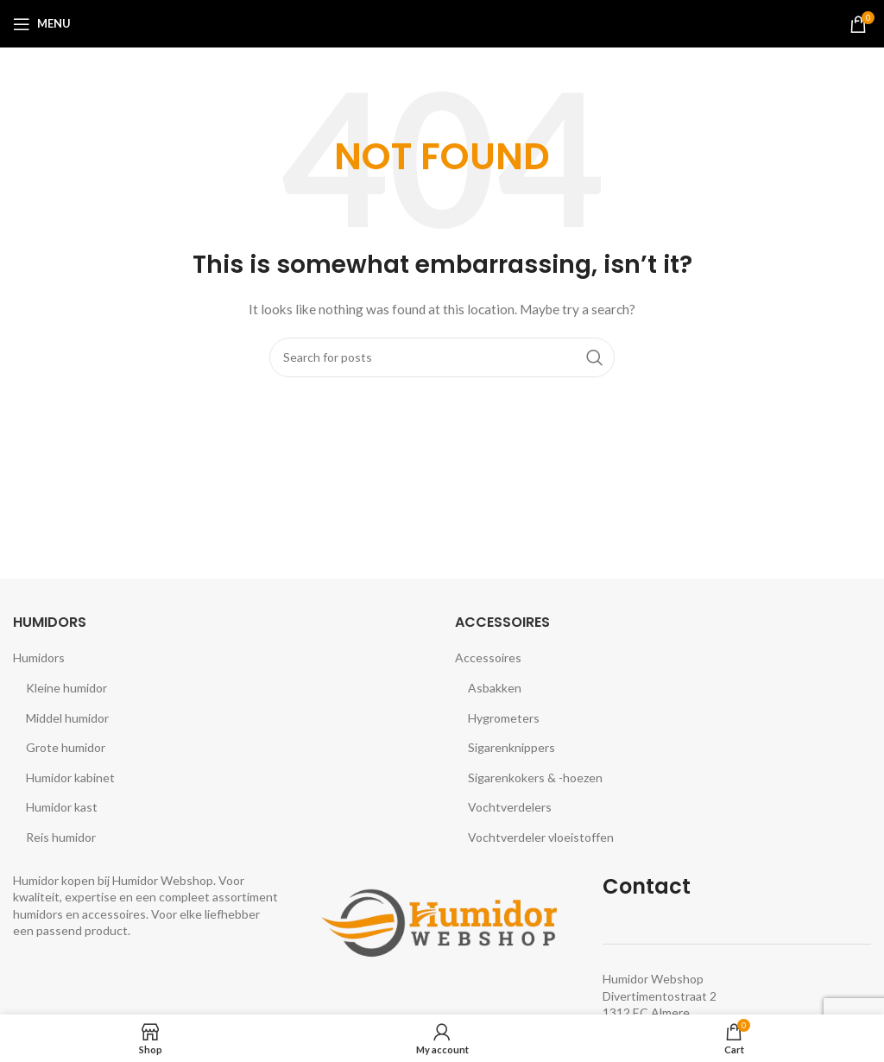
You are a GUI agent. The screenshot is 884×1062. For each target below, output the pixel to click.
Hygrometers (504, 718)
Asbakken (494, 687)
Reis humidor (61, 837)
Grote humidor (65, 747)
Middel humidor (67, 718)
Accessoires (488, 657)
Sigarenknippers (511, 747)
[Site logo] (442, 22)
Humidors (39, 657)
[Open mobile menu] (41, 24)
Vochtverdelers (510, 807)
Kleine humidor (66, 687)
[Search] (442, 357)
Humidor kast (62, 807)
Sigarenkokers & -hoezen (535, 777)
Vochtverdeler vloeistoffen (541, 837)
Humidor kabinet (70, 777)
